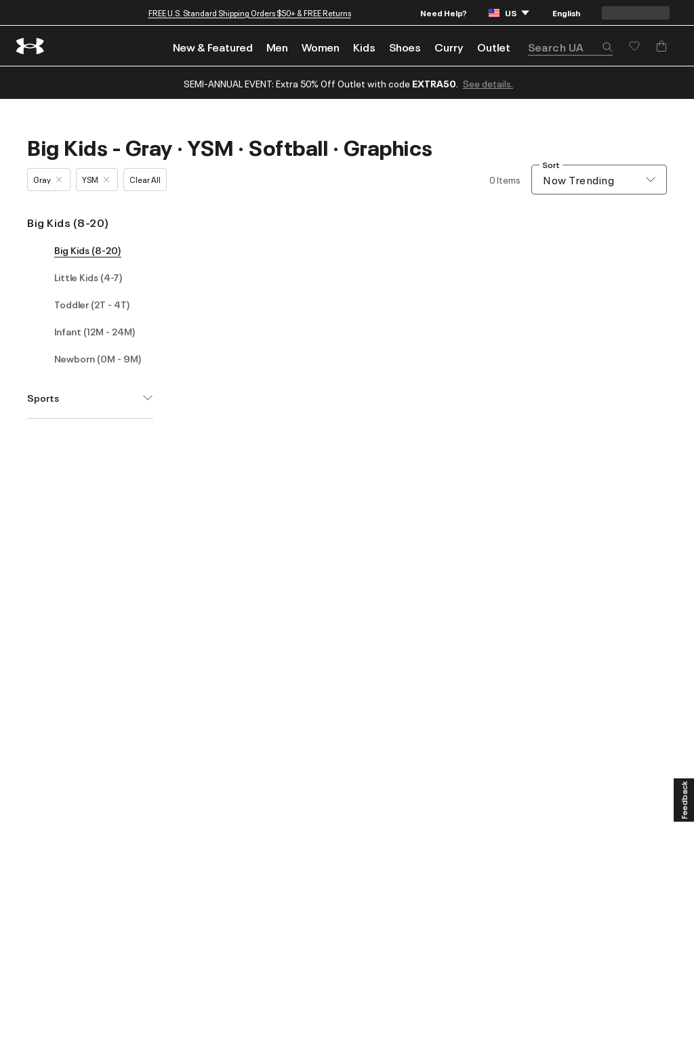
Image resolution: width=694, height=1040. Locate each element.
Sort (551, 165)
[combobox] (599, 179)
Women (321, 46)
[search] (570, 47)
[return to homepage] (30, 46)
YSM (95, 179)
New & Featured (213, 46)
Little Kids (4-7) (88, 277)
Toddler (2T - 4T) (92, 304)
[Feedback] (684, 800)
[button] (607, 48)
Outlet (493, 46)
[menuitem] (213, 46)
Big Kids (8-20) (68, 222)
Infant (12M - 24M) (95, 331)
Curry (449, 46)
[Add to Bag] (661, 46)
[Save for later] (634, 46)
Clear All (145, 179)
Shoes (405, 46)
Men (277, 46)
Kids (364, 46)
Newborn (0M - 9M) (98, 358)
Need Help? (443, 12)
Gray (47, 179)
